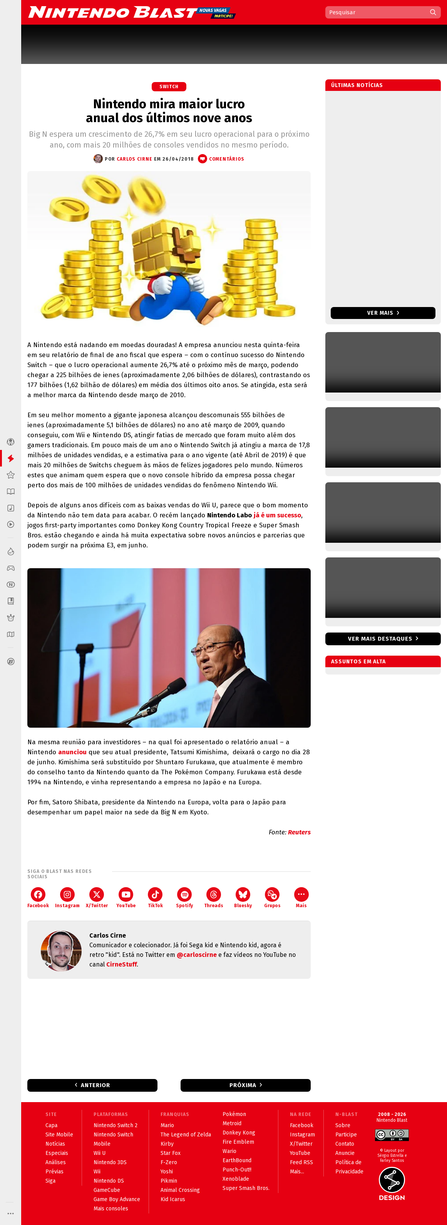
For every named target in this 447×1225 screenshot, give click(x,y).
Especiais (56, 1153)
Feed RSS (301, 1162)
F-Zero (169, 1162)
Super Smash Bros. (246, 1188)
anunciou (72, 752)
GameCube (107, 1190)
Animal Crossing (180, 1190)
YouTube (126, 897)
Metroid (232, 1123)
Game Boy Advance (117, 1199)
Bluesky (243, 897)
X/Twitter (97, 897)
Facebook (38, 897)
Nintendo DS (109, 1181)
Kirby (167, 1144)
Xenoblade (236, 1179)
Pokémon (234, 1114)
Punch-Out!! (237, 1169)
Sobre (342, 1125)
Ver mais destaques (380, 638)
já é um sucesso (277, 515)
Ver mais (383, 313)
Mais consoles (111, 1208)
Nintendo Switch (113, 1134)
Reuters (299, 832)
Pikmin (169, 1181)
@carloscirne (197, 954)
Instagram (67, 897)
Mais (301, 897)
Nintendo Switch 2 (115, 1125)
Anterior (95, 1085)
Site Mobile (59, 1134)
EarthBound (237, 1160)
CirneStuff (121, 964)
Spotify (184, 897)
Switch (169, 86)
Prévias (54, 1171)
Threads (213, 897)
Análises (55, 1162)
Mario (167, 1125)
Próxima (242, 1085)
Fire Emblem (238, 1142)
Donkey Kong (239, 1132)
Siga (50, 1181)
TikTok (155, 897)
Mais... (297, 1171)
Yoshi (167, 1171)
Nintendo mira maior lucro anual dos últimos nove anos (169, 111)
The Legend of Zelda (186, 1134)
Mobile (102, 1144)
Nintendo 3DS (110, 1162)
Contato (344, 1144)
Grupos (272, 897)
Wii (97, 1171)
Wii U (99, 1153)
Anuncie (345, 1153)
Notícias (55, 1144)
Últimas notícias (357, 85)
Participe (346, 1134)
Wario (229, 1151)
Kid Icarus (173, 1199)
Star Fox (171, 1153)
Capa (51, 1125)
